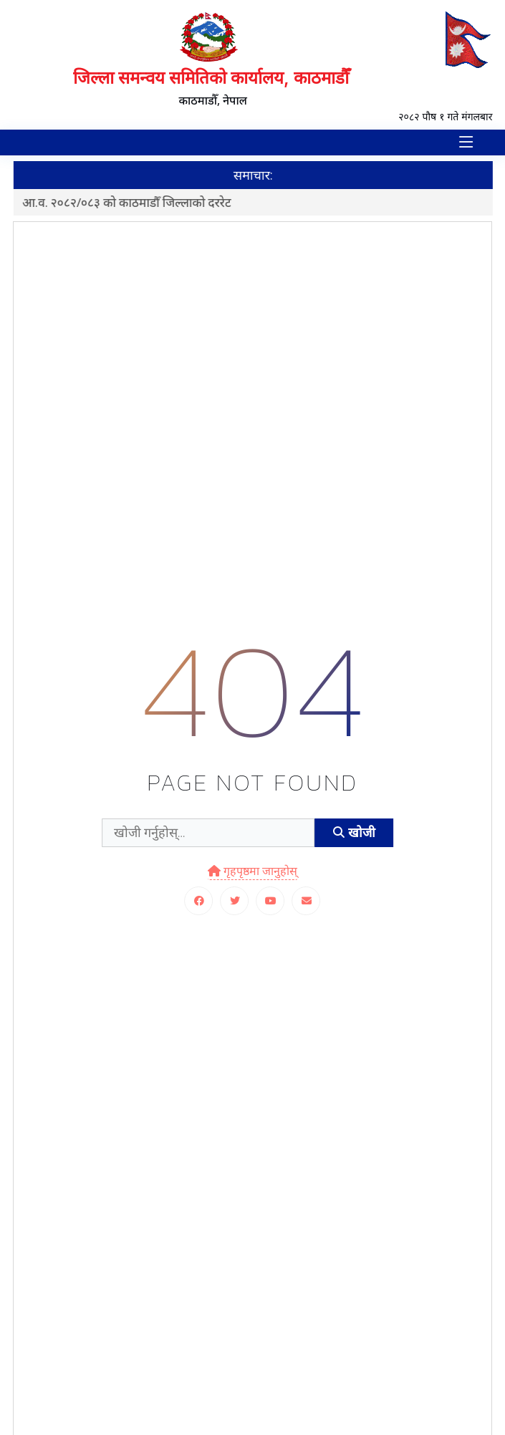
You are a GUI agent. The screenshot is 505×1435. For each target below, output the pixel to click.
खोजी (354, 832)
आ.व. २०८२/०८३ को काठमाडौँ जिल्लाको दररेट (134, 202)
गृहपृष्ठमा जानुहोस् (252, 870)
